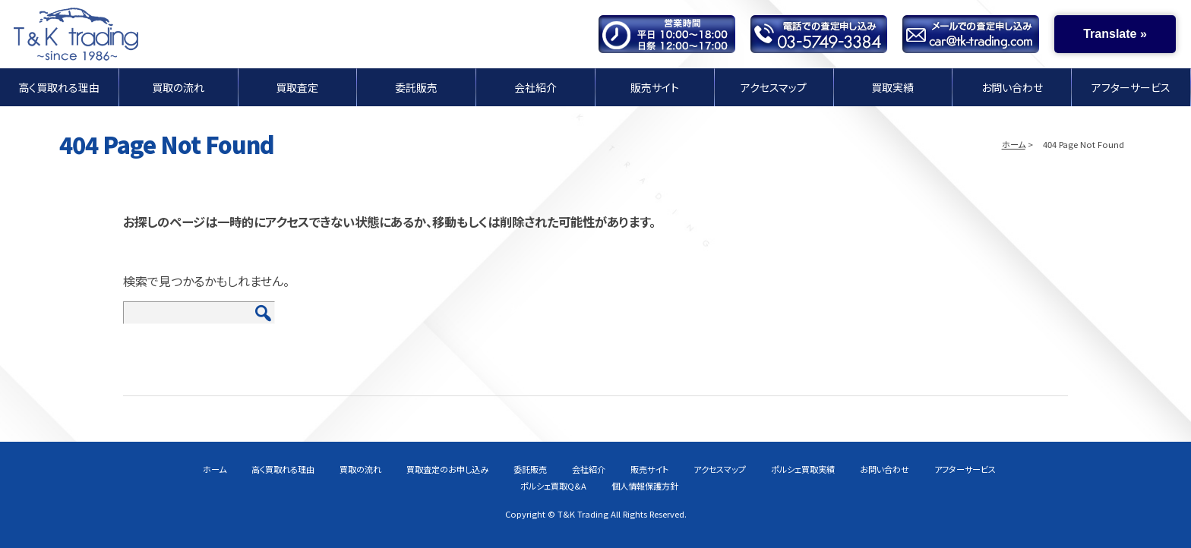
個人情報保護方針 (644, 486)
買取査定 (297, 86)
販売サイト (655, 86)
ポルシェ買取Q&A (553, 486)
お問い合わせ (1012, 86)
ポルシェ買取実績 (803, 469)
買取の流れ (178, 86)
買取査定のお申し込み (447, 469)
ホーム (1013, 144)
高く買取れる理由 (58, 86)
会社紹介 (535, 86)
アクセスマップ (773, 86)
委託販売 (416, 86)
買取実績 (892, 86)
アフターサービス (1131, 86)
